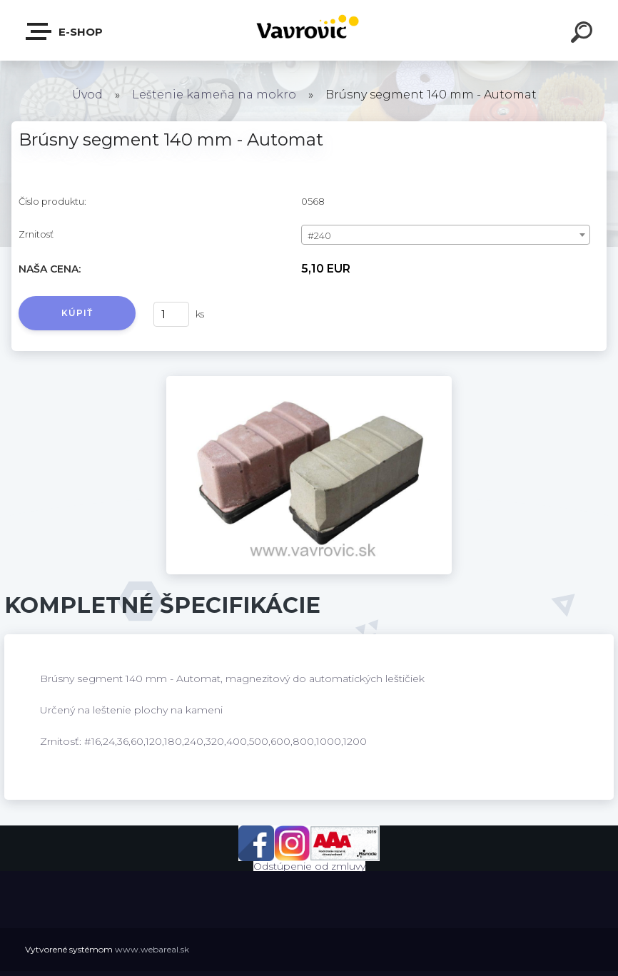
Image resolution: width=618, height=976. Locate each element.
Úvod (87, 94)
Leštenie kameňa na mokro (214, 94)
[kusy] (171, 314)
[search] (584, 34)
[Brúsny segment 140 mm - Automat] (309, 381)
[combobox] (445, 235)
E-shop (65, 31)
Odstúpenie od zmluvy (309, 866)
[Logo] (309, 30)
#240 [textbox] (319, 235)
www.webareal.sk (152, 949)
